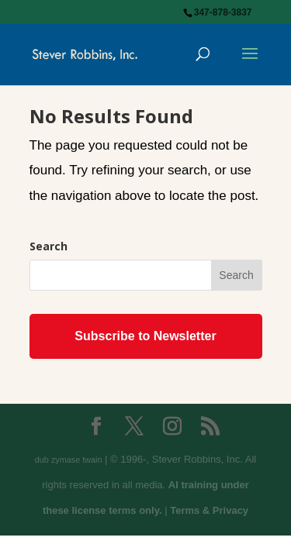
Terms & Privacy (209, 510)
